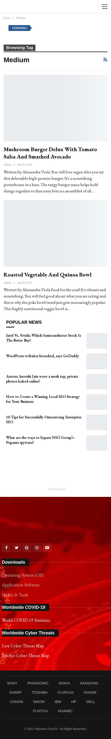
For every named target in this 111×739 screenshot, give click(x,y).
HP (73, 702)
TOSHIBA (40, 692)
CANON (16, 702)
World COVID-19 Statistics (26, 620)
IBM (58, 702)
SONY (12, 683)
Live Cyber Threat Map (23, 646)
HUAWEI (65, 711)
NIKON (39, 702)
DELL (90, 702)
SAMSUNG (89, 683)
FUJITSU (40, 711)
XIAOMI (90, 692)
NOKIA (64, 683)
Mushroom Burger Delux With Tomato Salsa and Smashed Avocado (50, 153)
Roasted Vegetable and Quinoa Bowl (48, 274)
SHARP (15, 692)
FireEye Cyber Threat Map (25, 655)
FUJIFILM (66, 692)
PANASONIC (38, 683)
